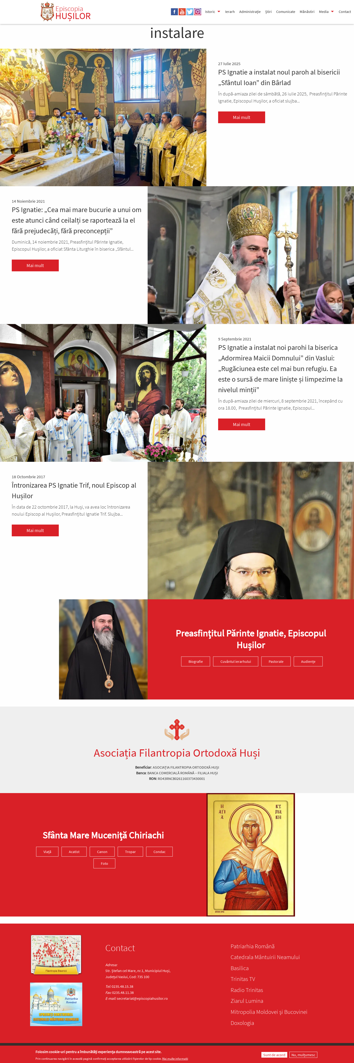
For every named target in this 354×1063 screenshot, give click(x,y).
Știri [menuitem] (268, 11)
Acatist (74, 851)
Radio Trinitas (247, 990)
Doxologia (242, 1023)
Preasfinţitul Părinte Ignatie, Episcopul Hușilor (251, 639)
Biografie (196, 661)
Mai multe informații (175, 1058)
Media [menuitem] (324, 11)
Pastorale (276, 661)
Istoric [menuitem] (210, 11)
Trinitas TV (243, 979)
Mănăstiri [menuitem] (307, 11)
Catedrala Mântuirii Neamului (265, 957)
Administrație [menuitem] (250, 11)
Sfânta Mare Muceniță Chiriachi (103, 835)
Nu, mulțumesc (303, 1054)
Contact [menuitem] (345, 11)
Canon (102, 851)
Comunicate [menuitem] (285, 11)
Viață (47, 851)
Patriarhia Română (253, 946)
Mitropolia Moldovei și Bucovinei (269, 1012)
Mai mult (241, 117)
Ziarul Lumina (247, 1000)
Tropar (130, 851)
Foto (104, 863)
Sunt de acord (274, 1054)
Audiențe (308, 661)
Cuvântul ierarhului (235, 661)
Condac (159, 851)
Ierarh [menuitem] (230, 11)
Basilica (240, 968)
